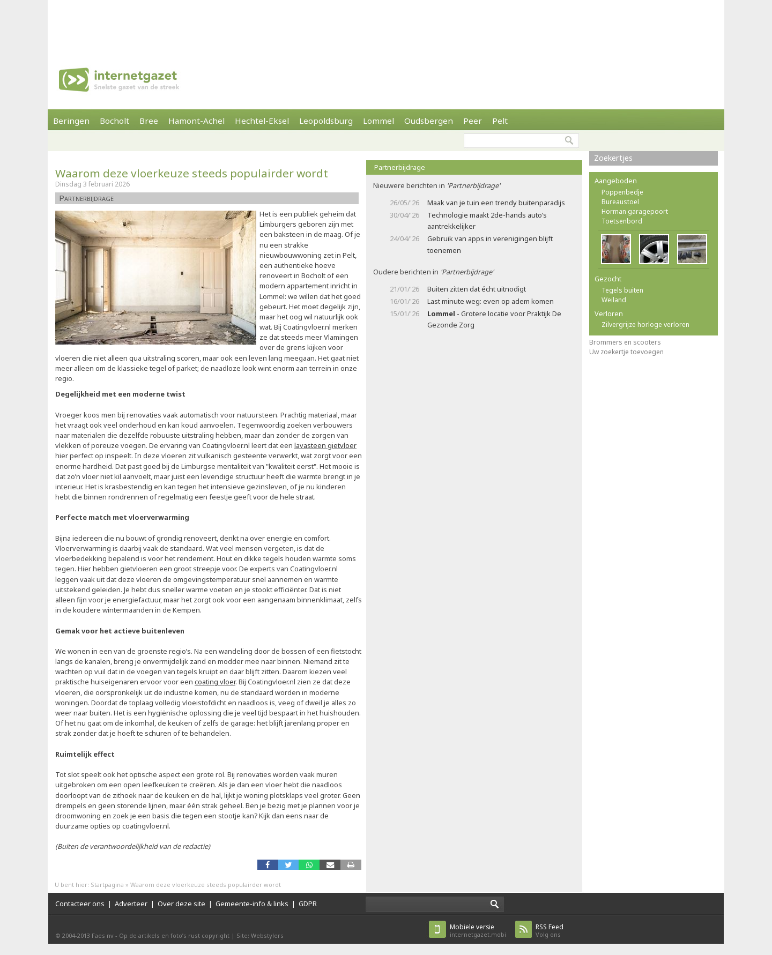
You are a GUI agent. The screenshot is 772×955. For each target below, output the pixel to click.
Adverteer (131, 903)
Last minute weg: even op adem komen (490, 301)
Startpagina (107, 885)
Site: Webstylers (260, 935)
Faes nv (103, 935)
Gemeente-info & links (252, 903)
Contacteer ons (80, 903)
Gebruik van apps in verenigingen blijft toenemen (490, 244)
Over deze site (181, 903)
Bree (148, 120)
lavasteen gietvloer (325, 445)
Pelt (500, 120)
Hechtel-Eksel (262, 120)
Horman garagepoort (635, 211)
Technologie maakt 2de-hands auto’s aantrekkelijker (487, 220)
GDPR (308, 903)
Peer (472, 120)
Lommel (378, 120)
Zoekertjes (613, 158)
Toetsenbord (622, 221)
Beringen (71, 120)
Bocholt (114, 120)
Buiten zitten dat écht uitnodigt (476, 289)
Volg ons (549, 930)
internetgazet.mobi (478, 930)
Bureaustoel (620, 201)
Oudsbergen (428, 120)
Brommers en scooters (625, 342)
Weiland (614, 299)
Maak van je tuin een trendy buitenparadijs (496, 202)
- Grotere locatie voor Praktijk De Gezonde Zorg (494, 319)
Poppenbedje (622, 192)
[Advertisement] (386, 24)
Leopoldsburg (326, 120)
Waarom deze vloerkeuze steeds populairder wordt (191, 173)
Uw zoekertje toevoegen (626, 351)
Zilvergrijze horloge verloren (645, 324)
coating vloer (215, 682)
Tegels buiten (622, 290)
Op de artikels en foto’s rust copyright (174, 935)
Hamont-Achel (196, 120)
